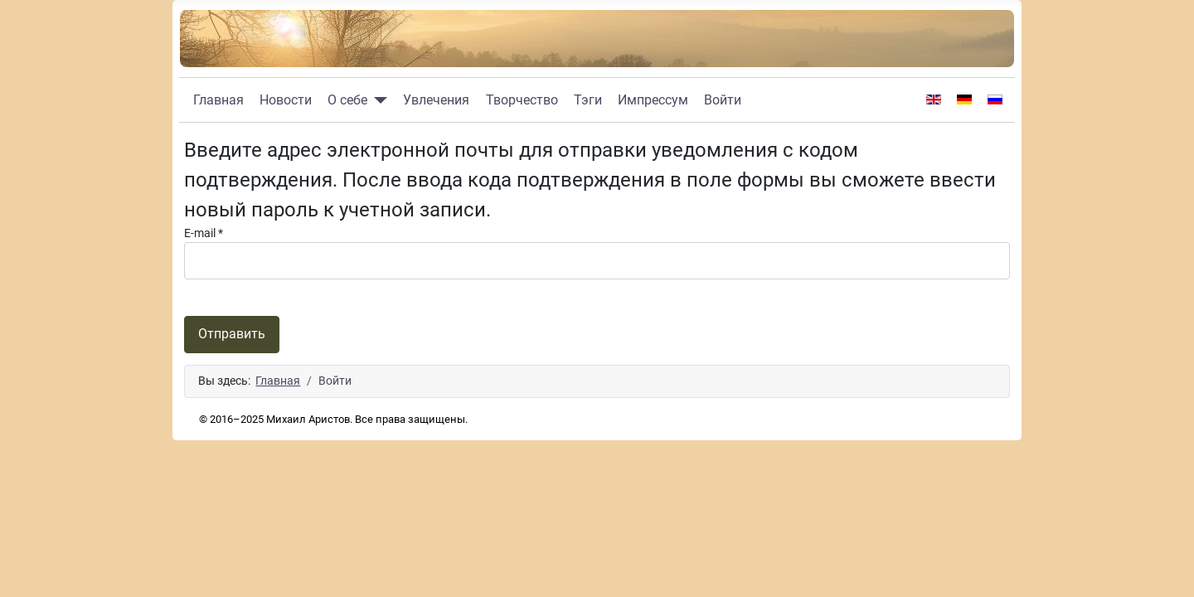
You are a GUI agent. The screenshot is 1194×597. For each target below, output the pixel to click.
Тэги (588, 100)
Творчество (522, 100)
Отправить (231, 334)
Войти (722, 100)
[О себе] (377, 100)
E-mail (203, 233)
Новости (286, 100)
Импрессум (653, 100)
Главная (218, 100)
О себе (347, 100)
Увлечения (436, 100)
